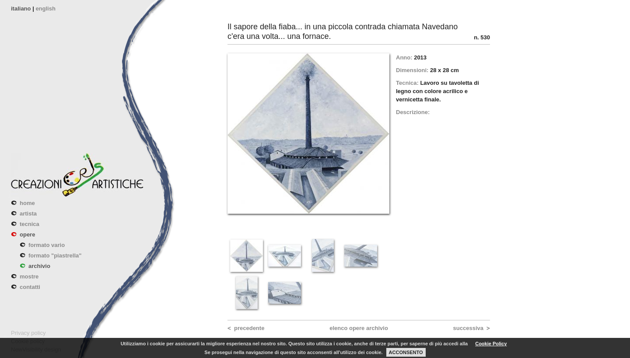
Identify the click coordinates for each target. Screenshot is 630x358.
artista (28, 213)
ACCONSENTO (406, 352)
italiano (21, 8)
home (27, 203)
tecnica (29, 224)
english (45, 8)
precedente (249, 328)
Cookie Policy (491, 343)
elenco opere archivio (358, 328)
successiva (468, 328)
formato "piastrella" (54, 255)
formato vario (46, 245)
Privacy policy (28, 333)
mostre (29, 276)
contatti (30, 287)
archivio (39, 266)
